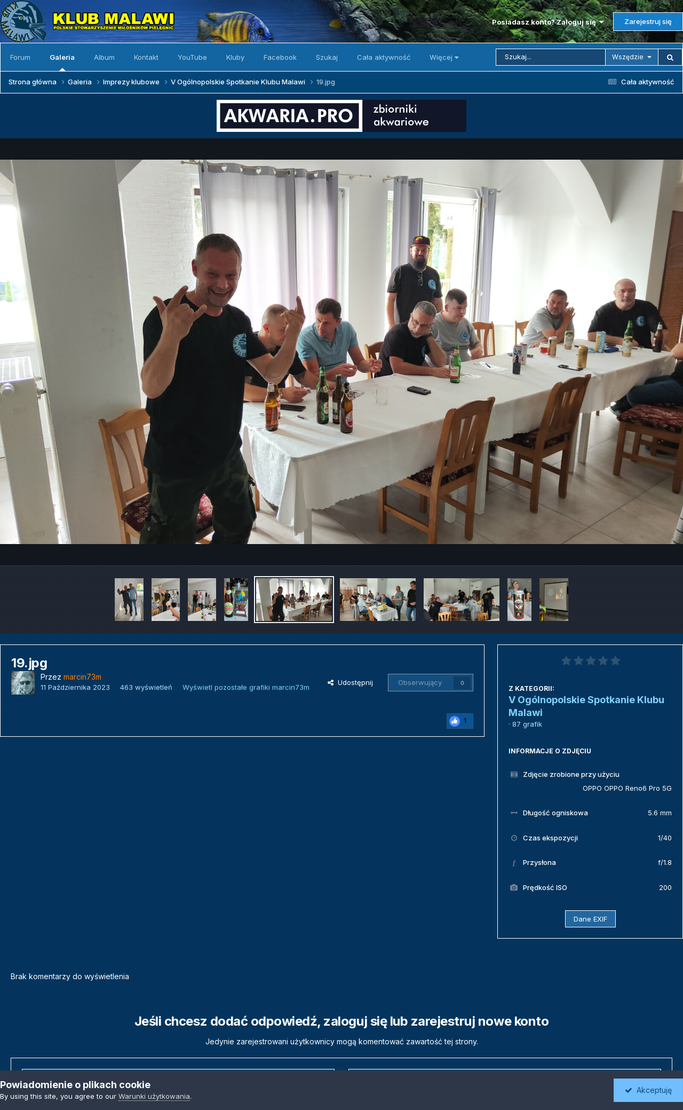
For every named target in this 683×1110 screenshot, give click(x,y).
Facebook (280, 57)
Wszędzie (628, 57)
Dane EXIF (590, 919)
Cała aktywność (383, 57)
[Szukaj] (550, 57)
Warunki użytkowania (154, 1096)
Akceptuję (648, 1090)
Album (104, 57)
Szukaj (327, 57)
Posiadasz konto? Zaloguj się (547, 22)
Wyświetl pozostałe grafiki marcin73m (245, 687)
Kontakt (146, 57)
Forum (20, 57)
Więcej (444, 57)
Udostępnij (350, 682)
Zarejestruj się (648, 21)
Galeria (62, 62)
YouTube (192, 57)
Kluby (235, 57)
